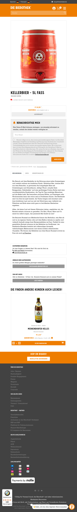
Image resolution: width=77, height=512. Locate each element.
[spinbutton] (16, 343)
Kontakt (13, 387)
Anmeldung (57, 159)
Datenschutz (15, 452)
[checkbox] (38, 147)
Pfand (13, 441)
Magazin (14, 382)
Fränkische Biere (36, 325)
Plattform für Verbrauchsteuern (22, 425)
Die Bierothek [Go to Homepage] (21, 7)
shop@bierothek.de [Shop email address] (60, 2)
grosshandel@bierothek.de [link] (38, 266)
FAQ (12, 406)
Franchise (14, 417)
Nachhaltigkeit (16, 374)
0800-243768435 (19, 250)
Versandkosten (42, 166)
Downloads (15, 384)
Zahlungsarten (16, 401)
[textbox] (38, 134)
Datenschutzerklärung (42, 154)
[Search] (63, 13)
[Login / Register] (54, 9)
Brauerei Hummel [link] (16, 96)
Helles (44, 325)
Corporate (14, 389)
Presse (13, 379)
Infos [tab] (27, 173)
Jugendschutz (16, 439)
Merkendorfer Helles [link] (38, 328)
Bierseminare (15, 398)
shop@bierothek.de (20, 252)
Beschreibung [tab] (17, 173)
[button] (19, 343)
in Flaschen (27, 233)
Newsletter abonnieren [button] (38, 359)
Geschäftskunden (17, 414)
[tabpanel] (38, 208)
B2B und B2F (15, 422)
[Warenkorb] (60, 9)
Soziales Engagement (18, 376)
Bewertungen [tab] (37, 173)
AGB (12, 444)
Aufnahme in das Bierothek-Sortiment (25, 420)
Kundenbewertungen (18, 454)
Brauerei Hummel (38, 331)
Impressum (15, 449)
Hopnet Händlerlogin (18, 428)
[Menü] (11, 490)
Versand (14, 403)
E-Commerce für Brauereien (21, 430)
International (23, 403)
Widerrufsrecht (16, 447)
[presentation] (12, 319)
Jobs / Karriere (16, 371)
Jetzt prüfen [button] (38, 280)
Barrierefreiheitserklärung (20, 457)
